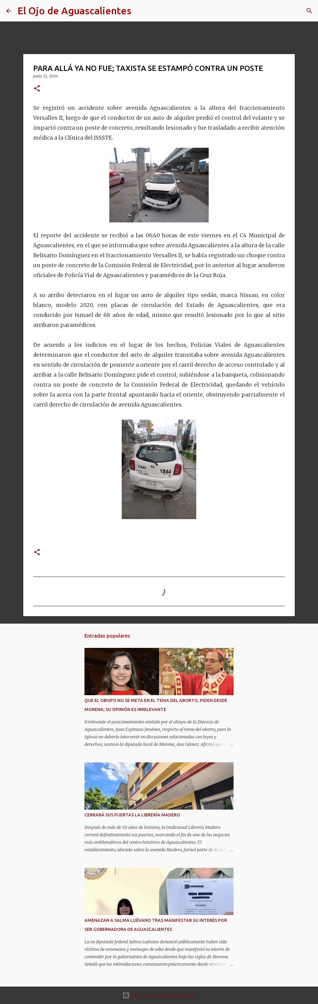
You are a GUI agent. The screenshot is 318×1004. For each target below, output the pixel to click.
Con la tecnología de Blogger (159, 995)
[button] (37, 89)
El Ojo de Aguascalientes (74, 10)
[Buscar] (140, 10)
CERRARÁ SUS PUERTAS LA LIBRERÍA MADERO (132, 814)
